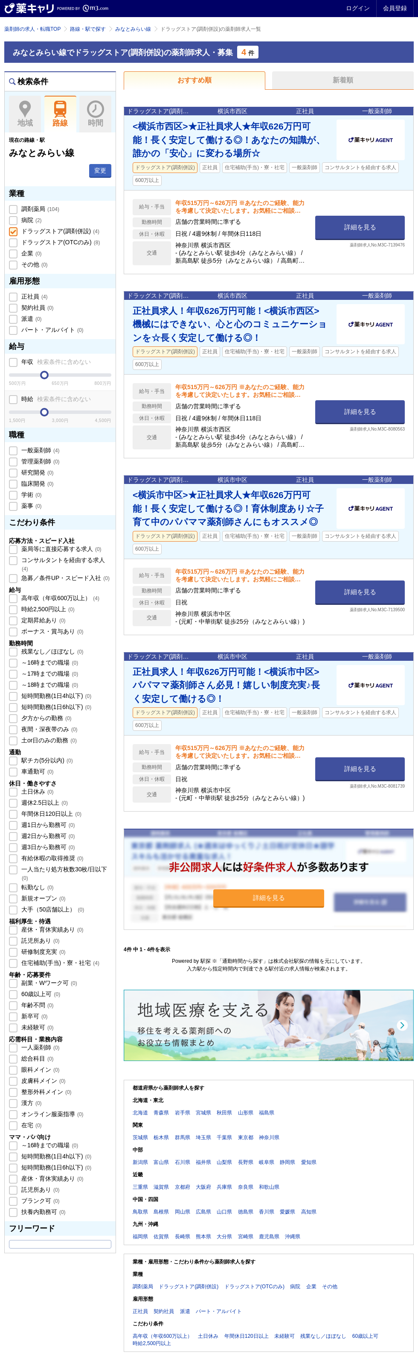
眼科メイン (40, 1069)
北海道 (140, 1113)
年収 (55, 361)
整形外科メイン (46, 1091)
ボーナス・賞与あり (52, 631)
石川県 (182, 1162)
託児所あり (40, 940)
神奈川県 (269, 1137)
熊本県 (203, 1237)
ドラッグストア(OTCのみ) (60, 242)
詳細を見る (360, 227)
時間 (95, 114)
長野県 (245, 1162)
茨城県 (140, 1137)
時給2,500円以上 (47, 609)
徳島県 (245, 1212)
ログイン (358, 8)
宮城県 (203, 1113)
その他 (34, 264)
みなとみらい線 (133, 29)
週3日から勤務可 (47, 847)
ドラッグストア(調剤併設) (59, 231)
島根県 (161, 1212)
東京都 (245, 1137)
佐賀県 (161, 1237)
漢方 (31, 1102)
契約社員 (37, 307)
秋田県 (224, 1113)
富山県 (161, 1162)
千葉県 (224, 1137)
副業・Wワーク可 (48, 982)
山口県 (224, 1212)
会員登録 (395, 8)
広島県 (203, 1212)
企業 (31, 253)
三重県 (140, 1187)
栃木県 (161, 1137)
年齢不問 (37, 1005)
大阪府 (203, 1187)
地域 (25, 114)
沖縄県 (292, 1237)
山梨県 (224, 1162)
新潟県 (140, 1162)
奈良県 (245, 1187)
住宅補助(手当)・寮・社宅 (59, 962)
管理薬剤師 (40, 461)
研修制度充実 (43, 951)
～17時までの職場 (49, 673)
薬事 (31, 505)
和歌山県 (269, 1187)
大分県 (224, 1237)
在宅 (31, 1125)
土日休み (37, 791)
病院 (31, 220)
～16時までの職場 (49, 662)
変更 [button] (100, 170)
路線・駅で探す (88, 29)
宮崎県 (245, 1237)
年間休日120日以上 (50, 813)
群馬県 (182, 1137)
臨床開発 (37, 483)
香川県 (266, 1212)
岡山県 (182, 1212)
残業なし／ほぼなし (52, 651)
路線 (60, 114)
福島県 (266, 1113)
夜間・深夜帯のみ (49, 729)
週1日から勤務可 (47, 824)
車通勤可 (37, 771)
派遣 (31, 318)
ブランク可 (40, 1200)
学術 (31, 494)
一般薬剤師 (40, 450)
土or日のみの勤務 (48, 740)
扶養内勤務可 (43, 1211)
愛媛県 (287, 1212)
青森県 (161, 1113)
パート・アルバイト (52, 329)
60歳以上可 (40, 994)
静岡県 (287, 1162)
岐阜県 (266, 1162)
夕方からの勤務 (46, 718)
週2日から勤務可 (47, 836)
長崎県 (182, 1237)
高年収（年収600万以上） (59, 598)
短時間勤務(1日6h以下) (55, 707)
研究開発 (37, 472)
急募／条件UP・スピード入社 (65, 578)
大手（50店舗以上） (52, 909)
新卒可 (34, 1016)
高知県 (308, 1212)
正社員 (34, 296)
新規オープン (43, 898)
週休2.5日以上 (44, 802)
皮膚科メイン (43, 1080)
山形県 (245, 1113)
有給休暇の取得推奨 (52, 858)
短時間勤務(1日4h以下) (55, 695)
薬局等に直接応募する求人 (61, 548)
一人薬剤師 (40, 1047)
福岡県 (140, 1237)
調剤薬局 (39, 208)
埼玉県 (203, 1137)
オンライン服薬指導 (52, 1114)
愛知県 (308, 1162)
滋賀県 (161, 1187)
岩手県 (182, 1113)
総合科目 (37, 1058)
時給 (55, 399)
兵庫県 (224, 1187)
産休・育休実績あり (52, 929)
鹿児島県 (269, 1237)
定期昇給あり (43, 620)
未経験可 (37, 1027)
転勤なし (37, 887)
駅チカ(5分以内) (46, 760)
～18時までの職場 (49, 684)
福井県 (203, 1162)
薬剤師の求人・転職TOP (32, 29)
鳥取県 (140, 1212)
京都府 (182, 1187)
